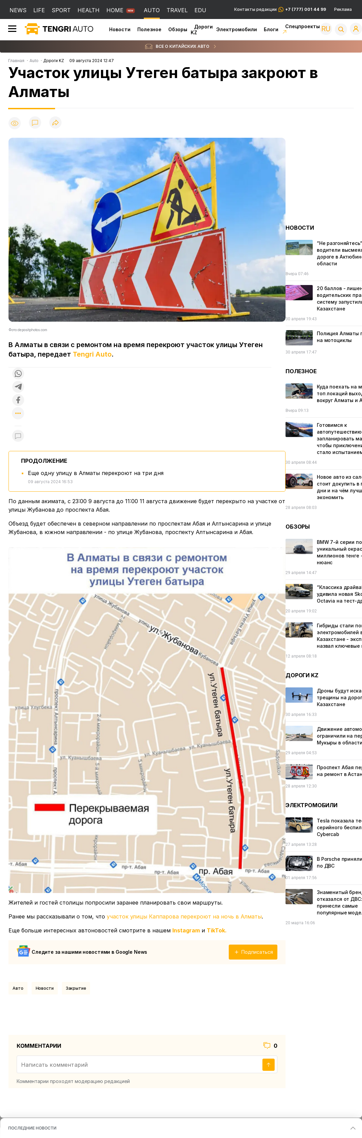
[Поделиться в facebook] (18, 400)
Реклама (343, 9)
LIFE (39, 10)
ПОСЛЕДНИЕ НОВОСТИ (32, 1128)
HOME (114, 10)
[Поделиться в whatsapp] (18, 374)
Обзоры (177, 29)
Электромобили (236, 29)
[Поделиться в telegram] (18, 387)
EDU (200, 10)
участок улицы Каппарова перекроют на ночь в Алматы (184, 916)
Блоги (271, 29)
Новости (120, 29)
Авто (18, 988)
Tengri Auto (92, 354)
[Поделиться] (55, 123)
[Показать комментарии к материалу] (18, 436)
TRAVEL (177, 10)
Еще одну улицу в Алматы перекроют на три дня (95, 473)
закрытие (76, 988)
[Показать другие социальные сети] (18, 413)
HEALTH (88, 10)
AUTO (152, 10)
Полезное (149, 29)
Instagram (186, 930)
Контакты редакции (280, 9)
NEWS (18, 10)
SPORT (61, 10)
